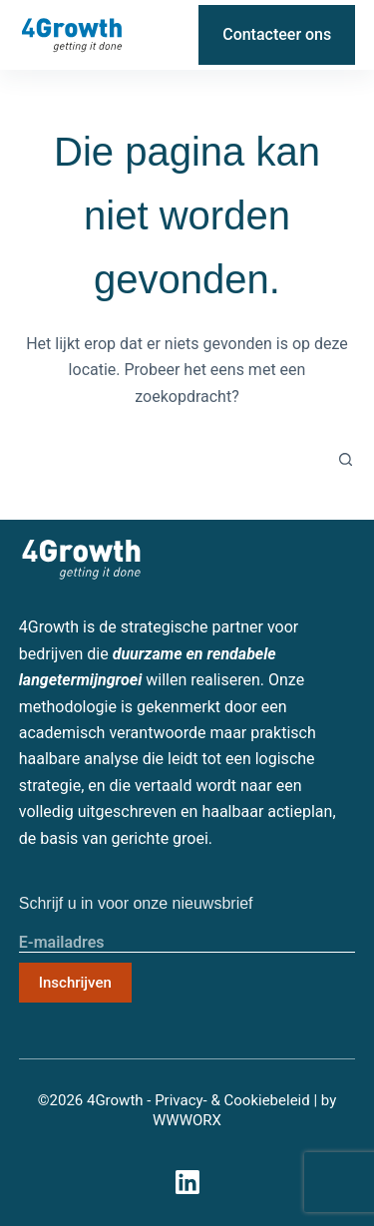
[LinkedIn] (167, 35)
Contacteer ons (276, 34)
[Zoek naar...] (177, 460)
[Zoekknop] (345, 460)
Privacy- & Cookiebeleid (232, 1100)
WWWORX (187, 1120)
